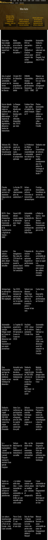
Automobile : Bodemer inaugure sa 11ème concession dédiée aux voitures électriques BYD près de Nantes (6, 511)
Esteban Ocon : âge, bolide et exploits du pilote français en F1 (28, 89)
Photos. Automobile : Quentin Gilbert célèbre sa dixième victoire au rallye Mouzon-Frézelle (40, 91)
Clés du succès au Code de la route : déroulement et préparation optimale (17, 119)
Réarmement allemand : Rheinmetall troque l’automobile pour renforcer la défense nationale (6, 417)
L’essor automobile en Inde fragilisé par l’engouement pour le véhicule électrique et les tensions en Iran (40, 345)
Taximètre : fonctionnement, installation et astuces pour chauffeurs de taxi (40, 485)
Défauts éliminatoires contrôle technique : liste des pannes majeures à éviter (29, 292)
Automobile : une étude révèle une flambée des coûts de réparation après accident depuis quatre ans (18, 464)
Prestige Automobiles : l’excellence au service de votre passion (40, 145)
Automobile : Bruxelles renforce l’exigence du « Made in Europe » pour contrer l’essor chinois (29, 440)
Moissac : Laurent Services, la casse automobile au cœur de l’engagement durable (40, 369)
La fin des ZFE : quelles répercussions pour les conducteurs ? (18, 145)
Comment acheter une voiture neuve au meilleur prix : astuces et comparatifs (28, 344)
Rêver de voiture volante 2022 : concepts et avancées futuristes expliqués (6, 486)
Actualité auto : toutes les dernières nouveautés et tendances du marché (17, 269)
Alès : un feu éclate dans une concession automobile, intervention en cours (29, 321)
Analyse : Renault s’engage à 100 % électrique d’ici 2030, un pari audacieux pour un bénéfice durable (6, 464)
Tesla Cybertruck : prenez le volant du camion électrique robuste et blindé (40, 438)
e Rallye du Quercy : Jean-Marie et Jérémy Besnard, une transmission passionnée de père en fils (40, 167)
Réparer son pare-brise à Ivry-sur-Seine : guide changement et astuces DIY (40, 68)
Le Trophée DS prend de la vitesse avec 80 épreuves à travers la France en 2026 (18, 242)
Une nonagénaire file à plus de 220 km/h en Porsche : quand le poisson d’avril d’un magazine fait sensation (17, 195)
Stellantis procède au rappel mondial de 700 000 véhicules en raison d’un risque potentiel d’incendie (6, 294)
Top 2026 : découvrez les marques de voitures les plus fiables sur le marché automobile (18, 219)
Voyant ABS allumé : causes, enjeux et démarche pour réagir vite (18, 165)
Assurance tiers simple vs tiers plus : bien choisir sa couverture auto (7, 43)
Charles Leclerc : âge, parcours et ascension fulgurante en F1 (6, 145)
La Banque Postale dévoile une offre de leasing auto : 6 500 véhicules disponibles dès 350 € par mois (18, 91)
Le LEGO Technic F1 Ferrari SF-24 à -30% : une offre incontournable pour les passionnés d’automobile (18, 392)
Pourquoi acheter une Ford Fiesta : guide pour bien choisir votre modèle (6, 390)
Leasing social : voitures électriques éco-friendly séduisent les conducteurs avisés (29, 510)
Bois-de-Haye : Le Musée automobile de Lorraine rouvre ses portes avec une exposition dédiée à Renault (29, 369)
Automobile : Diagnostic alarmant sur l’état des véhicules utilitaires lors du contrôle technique (40, 321)
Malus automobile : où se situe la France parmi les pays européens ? (18, 43)
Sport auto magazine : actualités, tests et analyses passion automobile (29, 463)
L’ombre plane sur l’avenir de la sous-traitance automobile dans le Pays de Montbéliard (40, 464)
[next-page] (16, 527)
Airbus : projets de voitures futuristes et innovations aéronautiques (29, 145)
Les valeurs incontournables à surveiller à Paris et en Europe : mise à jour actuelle (7, 368)
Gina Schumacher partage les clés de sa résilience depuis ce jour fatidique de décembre (7, 268)
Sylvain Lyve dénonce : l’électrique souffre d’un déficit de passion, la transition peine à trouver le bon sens (29, 219)
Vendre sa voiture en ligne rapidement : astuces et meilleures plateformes (6, 345)
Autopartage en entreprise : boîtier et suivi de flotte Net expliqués (6, 217)
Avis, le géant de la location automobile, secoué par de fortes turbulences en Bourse (6, 68)
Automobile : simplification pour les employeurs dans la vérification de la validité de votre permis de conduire (18, 440)
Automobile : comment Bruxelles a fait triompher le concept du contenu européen (41, 416)
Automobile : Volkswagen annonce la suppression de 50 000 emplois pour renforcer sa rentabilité (17, 487)
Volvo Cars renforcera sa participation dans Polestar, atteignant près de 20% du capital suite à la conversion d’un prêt (17, 296)
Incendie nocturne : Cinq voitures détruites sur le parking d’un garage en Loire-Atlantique (40, 510)
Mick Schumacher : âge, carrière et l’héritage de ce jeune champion (6, 438)
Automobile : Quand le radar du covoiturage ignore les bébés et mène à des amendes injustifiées (29, 486)
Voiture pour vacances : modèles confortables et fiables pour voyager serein (40, 390)
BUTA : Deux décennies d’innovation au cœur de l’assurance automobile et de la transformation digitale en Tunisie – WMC (6, 170)
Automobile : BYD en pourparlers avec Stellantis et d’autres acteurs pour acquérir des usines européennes (29, 44)
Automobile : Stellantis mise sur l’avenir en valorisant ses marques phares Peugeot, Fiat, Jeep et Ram (40, 45)
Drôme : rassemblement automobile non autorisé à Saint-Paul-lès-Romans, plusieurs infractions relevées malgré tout (17, 513)
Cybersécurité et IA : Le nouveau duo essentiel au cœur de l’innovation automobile (29, 416)
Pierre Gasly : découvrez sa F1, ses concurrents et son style (17, 367)
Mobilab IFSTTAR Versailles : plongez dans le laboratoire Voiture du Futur (41, 267)
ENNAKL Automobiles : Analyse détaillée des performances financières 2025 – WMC (29, 68)
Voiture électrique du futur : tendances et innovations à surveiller (17, 320)
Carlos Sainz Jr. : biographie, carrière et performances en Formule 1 (41, 217)
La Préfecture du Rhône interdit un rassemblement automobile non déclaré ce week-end (28, 120)
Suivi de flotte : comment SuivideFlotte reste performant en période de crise (18, 416)
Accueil (22, 12)
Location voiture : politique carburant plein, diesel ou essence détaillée (6, 193)
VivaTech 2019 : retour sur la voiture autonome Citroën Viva (28, 241)
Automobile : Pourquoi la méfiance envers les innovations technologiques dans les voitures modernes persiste (41, 294)
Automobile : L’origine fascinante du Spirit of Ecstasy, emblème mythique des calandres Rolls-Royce (29, 168)
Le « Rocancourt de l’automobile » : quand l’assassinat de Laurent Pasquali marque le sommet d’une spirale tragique (7, 321)
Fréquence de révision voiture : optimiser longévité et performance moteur (28, 194)
